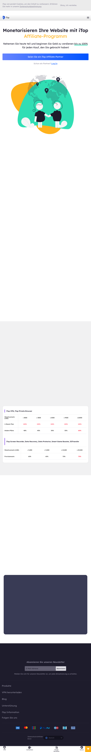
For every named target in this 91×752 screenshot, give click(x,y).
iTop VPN (5, 17)
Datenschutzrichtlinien (35, 737)
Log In (54, 63)
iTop (45, 652)
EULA (29, 739)
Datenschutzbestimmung (30, 6)
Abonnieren (61, 669)
